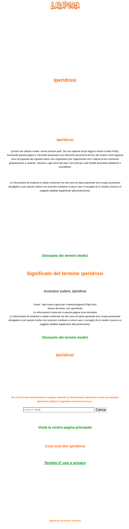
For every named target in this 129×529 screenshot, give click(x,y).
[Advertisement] (65, 37)
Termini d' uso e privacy (65, 463)
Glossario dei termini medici (65, 256)
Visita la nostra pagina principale (65, 427)
